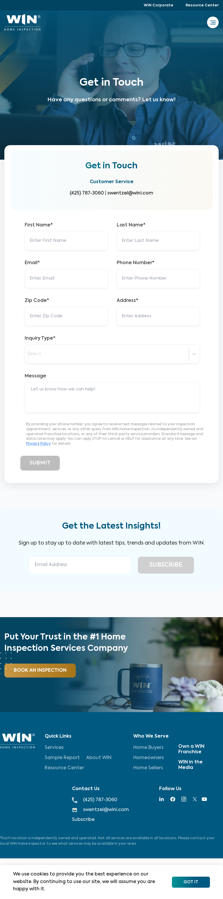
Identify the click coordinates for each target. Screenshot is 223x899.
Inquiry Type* (40, 338)
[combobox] (28, 354)
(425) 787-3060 (87, 193)
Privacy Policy (38, 444)
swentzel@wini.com (130, 193)
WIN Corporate (158, 5)
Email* (32, 263)
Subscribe (83, 819)
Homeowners (148, 758)
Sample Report (62, 758)
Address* (127, 300)
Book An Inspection (40, 670)
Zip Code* (37, 300)
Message (35, 376)
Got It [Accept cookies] (191, 882)
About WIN (99, 758)
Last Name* (131, 225)
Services (54, 747)
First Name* (39, 225)
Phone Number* (135, 263)
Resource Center (202, 5)
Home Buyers (148, 747)
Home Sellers (148, 768)
